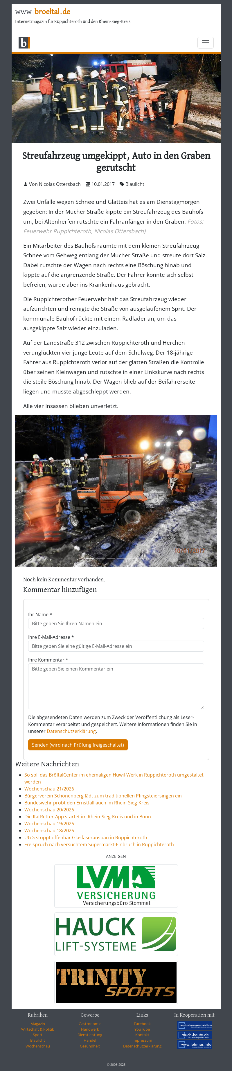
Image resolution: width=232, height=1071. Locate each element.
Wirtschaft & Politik (37, 1029)
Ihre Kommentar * (48, 660)
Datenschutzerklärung (71, 731)
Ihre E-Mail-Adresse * (51, 637)
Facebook (142, 1023)
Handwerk (90, 1029)
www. (42, 12)
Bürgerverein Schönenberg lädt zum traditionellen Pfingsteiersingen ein (103, 796)
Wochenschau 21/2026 (49, 789)
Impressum (142, 1040)
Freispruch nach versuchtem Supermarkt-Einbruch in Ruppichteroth (99, 844)
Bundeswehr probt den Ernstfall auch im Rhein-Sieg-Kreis (87, 802)
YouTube (142, 1029)
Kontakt (142, 1034)
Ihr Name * (40, 614)
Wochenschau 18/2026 (49, 830)
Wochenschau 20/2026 (49, 809)
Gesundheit (90, 1046)
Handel (90, 1040)
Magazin (37, 1023)
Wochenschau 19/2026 (49, 823)
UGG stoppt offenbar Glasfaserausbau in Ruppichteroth (85, 837)
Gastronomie (90, 1023)
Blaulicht (37, 1040)
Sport (37, 1034)
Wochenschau (38, 1046)
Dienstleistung (90, 1034)
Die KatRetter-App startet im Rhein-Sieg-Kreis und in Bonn (87, 816)
